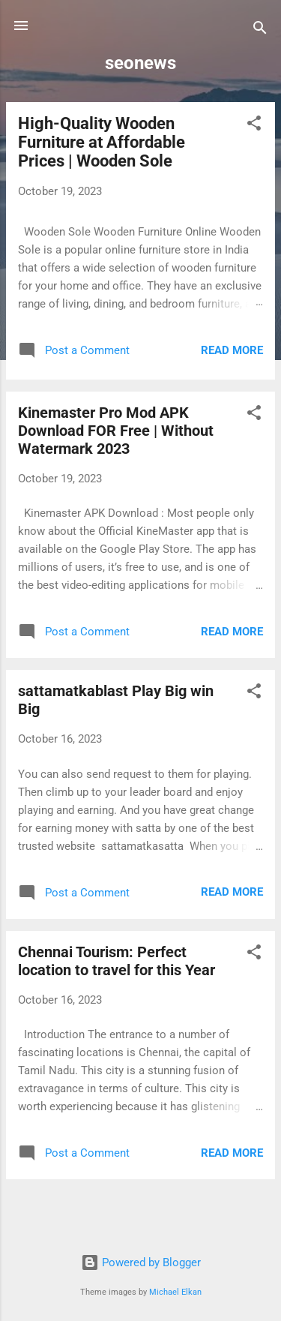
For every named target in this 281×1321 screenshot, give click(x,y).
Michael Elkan (175, 1292)
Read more (232, 350)
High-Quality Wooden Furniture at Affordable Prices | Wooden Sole (101, 142)
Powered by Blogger (141, 1262)
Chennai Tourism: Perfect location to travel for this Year (116, 961)
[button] (254, 125)
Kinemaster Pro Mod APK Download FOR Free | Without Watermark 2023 (116, 431)
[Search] (260, 30)
